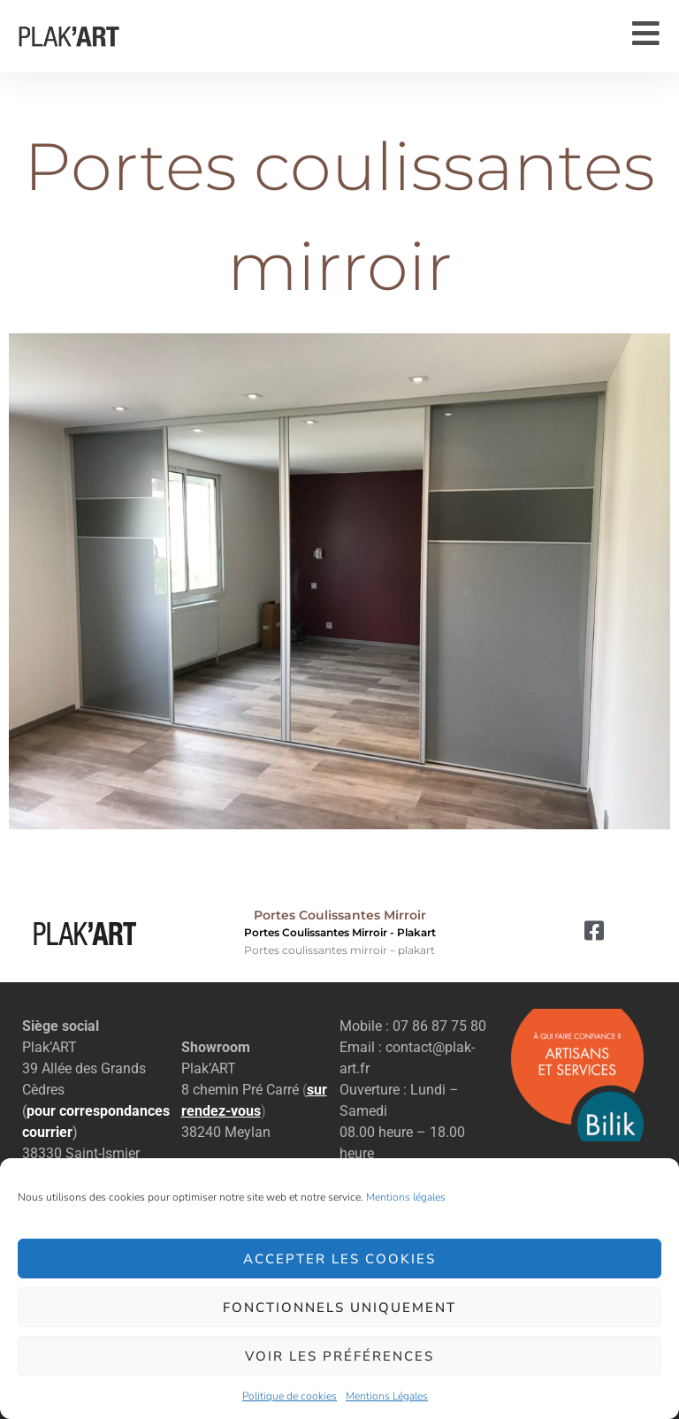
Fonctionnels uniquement (339, 1307)
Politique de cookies (289, 1396)
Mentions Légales (387, 1396)
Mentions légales (406, 1197)
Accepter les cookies (339, 1259)
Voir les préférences (339, 1356)
